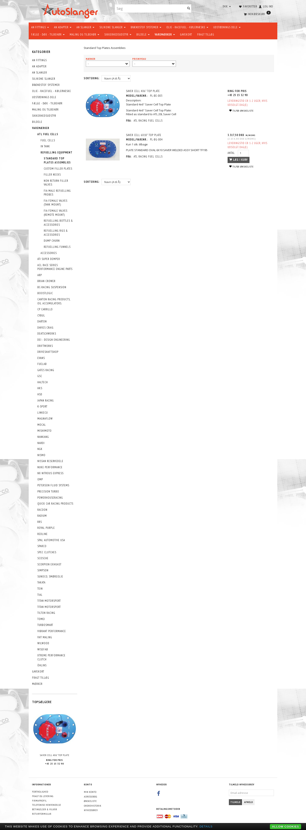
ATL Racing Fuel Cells (148, 120)
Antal (232, 153)
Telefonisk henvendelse (46, 804)
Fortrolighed (40, 791)
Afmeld (248, 802)
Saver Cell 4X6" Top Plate (54, 755)
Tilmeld (235, 802)
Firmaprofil (39, 800)
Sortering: (92, 78)
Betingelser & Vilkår (44, 809)
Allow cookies (285, 826)
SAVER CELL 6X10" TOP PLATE (143, 135)
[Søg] (188, 9)
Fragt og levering (42, 796)
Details (206, 826)
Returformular (41, 813)
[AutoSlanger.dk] (70, 10)
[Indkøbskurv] (257, 14)
